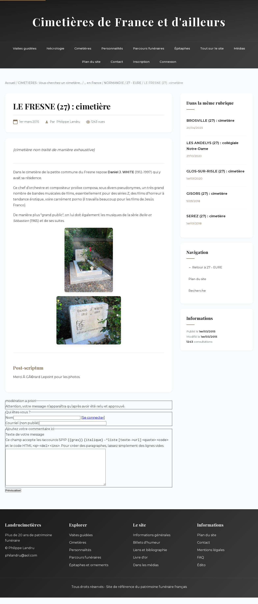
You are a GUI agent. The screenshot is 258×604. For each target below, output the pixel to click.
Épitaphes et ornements (88, 571)
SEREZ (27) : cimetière (206, 216)
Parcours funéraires (148, 48)
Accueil (10, 83)
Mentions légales (210, 556)
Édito (201, 571)
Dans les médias (145, 571)
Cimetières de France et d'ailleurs (129, 21)
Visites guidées (24, 48)
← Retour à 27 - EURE (205, 267)
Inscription (141, 62)
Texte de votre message (24, 434)
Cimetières (82, 48)
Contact (117, 62)
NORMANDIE (114, 83)
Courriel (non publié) (22, 423)
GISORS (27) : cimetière (206, 194)
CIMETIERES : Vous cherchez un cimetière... (50, 83)
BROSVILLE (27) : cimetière (210, 121)
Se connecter (93, 418)
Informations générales (151, 541)
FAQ (200, 564)
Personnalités (112, 48)
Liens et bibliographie (150, 556)
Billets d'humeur (146, 549)
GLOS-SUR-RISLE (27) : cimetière (215, 171)
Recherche (197, 291)
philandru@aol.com (21, 562)
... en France (92, 83)
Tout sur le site (212, 48)
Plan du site (91, 62)
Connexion (168, 62)
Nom (9, 418)
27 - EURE (134, 83)
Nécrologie (55, 48)
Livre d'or (140, 564)
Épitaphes (182, 48)
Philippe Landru (68, 122)
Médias (239, 48)
